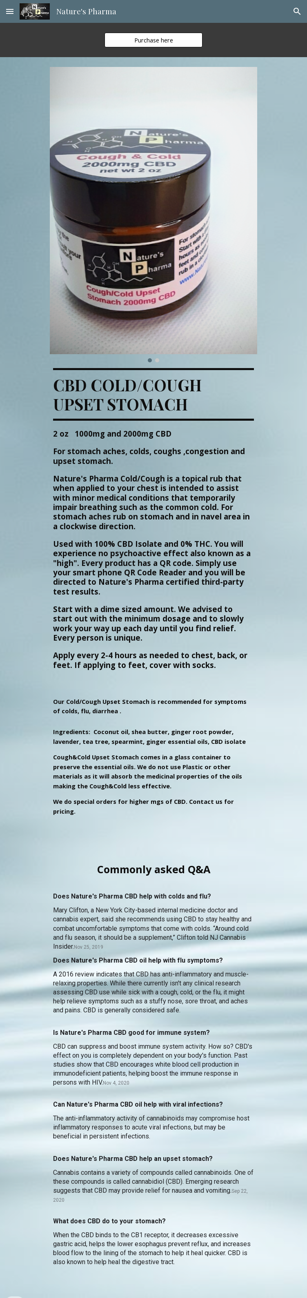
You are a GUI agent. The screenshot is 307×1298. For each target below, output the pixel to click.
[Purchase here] (153, 40)
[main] (153, 526)
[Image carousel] (153, 214)
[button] (10, 11)
